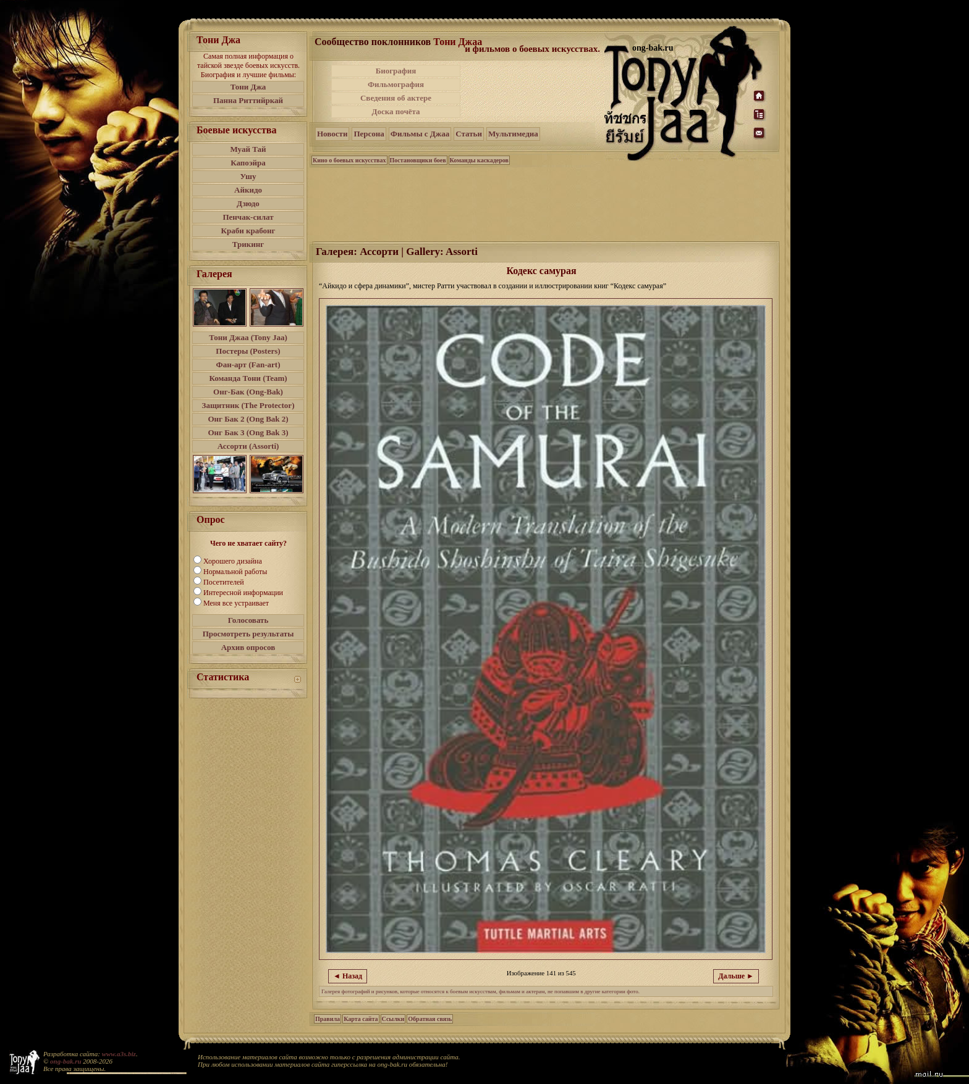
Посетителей (223, 582)
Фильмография (396, 84)
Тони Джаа (457, 41)
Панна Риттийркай (248, 100)
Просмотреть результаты (248, 633)
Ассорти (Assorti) (248, 446)
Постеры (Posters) (248, 351)
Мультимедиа (513, 133)
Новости (332, 133)
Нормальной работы (235, 571)
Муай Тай (248, 149)
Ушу (248, 176)
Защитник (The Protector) (248, 405)
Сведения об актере (395, 97)
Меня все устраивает (236, 603)
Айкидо (248, 189)
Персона (368, 133)
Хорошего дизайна (232, 561)
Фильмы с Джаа (420, 133)
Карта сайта (361, 1018)
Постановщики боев (418, 160)
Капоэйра (248, 162)
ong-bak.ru (65, 1061)
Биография (396, 70)
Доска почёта (395, 111)
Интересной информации (243, 592)
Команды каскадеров (479, 160)
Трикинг (248, 244)
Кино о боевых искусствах (349, 160)
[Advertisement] (533, 91)
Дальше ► (736, 976)
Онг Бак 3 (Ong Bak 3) (248, 432)
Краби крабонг (248, 230)
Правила (327, 1018)
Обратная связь (430, 1018)
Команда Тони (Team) (248, 378)
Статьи (468, 133)
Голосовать (248, 620)
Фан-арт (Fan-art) (248, 364)
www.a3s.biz (119, 1053)
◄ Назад (347, 976)
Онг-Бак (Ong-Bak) (248, 391)
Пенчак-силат (247, 217)
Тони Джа (248, 86)
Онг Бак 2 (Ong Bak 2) (248, 418)
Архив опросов (248, 647)
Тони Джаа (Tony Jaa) (248, 337)
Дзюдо (248, 203)
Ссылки (393, 1018)
